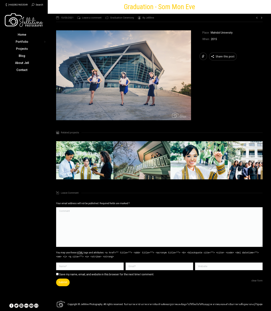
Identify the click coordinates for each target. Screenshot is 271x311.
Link (203, 56)
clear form (257, 280)
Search (39, 4)
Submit (63, 282)
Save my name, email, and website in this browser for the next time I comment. (106, 274)
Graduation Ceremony (122, 17)
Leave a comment (92, 17)
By (148, 17)
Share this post (225, 56)
